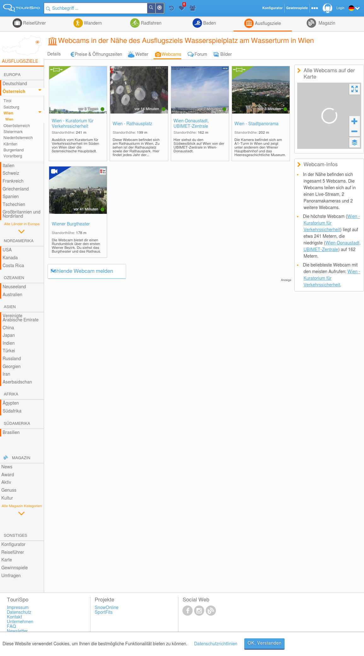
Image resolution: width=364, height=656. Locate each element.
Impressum (18, 608)
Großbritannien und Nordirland (21, 214)
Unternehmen (20, 622)
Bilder (226, 54)
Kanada (10, 258)
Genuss (8, 490)
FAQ (11, 626)
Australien (12, 295)
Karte (6, 560)
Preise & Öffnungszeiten (98, 54)
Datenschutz (19, 612)
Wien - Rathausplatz (132, 124)
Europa (12, 75)
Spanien (11, 197)
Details (54, 54)
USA (7, 250)
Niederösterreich (18, 138)
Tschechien (14, 204)
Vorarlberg (12, 156)
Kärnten (10, 144)
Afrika (11, 394)
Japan (9, 335)
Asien (10, 307)
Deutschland (15, 84)
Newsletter (17, 631)
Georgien (11, 367)
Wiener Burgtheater (71, 224)
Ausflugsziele (267, 23)
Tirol (7, 101)
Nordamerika (19, 241)
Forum (200, 54)
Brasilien (11, 432)
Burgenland (13, 150)
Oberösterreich (16, 126)
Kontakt (14, 617)
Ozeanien (14, 278)
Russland (12, 359)
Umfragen (10, 576)
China (8, 328)
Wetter (141, 54)
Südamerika (17, 424)
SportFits (104, 612)
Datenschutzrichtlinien (215, 644)
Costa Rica (13, 266)
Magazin (326, 23)
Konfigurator (13, 544)
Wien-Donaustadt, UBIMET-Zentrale (191, 124)
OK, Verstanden (264, 643)
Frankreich (13, 181)
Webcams (171, 54)
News (6, 467)
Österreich (14, 92)
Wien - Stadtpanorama (256, 124)
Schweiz (11, 173)
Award (7, 475)
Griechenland (16, 189)
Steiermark (13, 132)
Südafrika (12, 411)
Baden (209, 23)
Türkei (9, 351)
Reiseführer (34, 23)
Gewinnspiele (14, 568)
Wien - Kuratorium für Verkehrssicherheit (73, 124)
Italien (8, 166)
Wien (8, 113)
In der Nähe (163, 8)
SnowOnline (106, 608)
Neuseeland (14, 287)
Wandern (92, 23)
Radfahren (150, 23)
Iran (6, 374)
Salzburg (11, 107)
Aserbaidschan (17, 382)
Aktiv (6, 482)
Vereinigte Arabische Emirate (20, 318)
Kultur (7, 498)
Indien (8, 343)
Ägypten (11, 403)
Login (340, 8)
